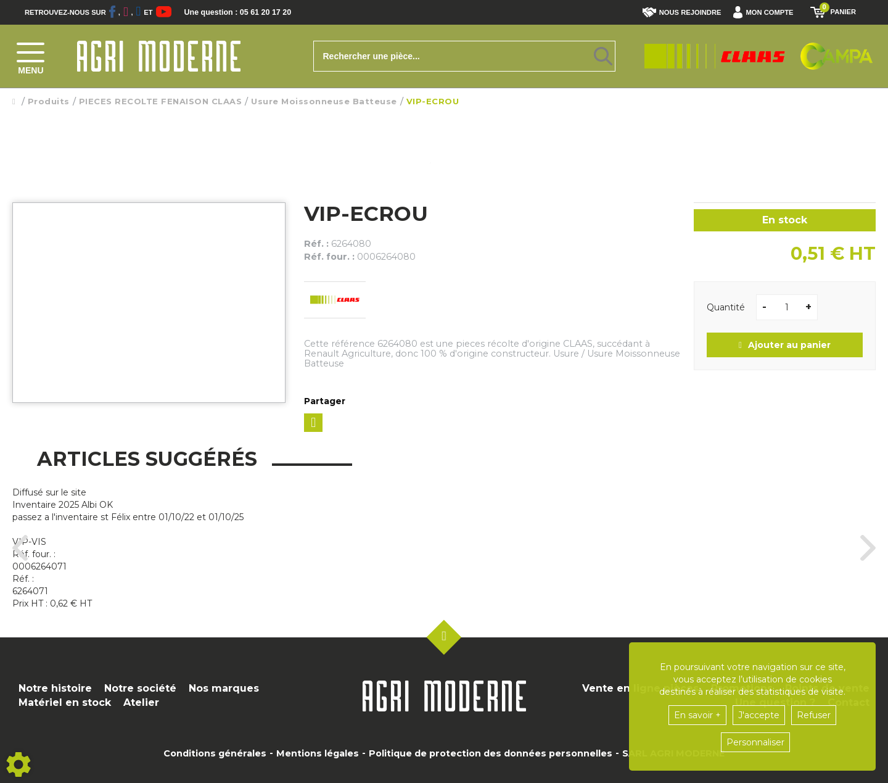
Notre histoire (55, 688)
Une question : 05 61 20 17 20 (252, 12)
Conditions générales (214, 753)
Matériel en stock (64, 702)
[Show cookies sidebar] (18, 764)
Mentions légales (317, 753)
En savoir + (697, 715)
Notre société (140, 688)
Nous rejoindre (682, 12)
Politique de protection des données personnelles (490, 753)
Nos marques (224, 688)
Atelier (141, 702)
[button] (766, 12)
